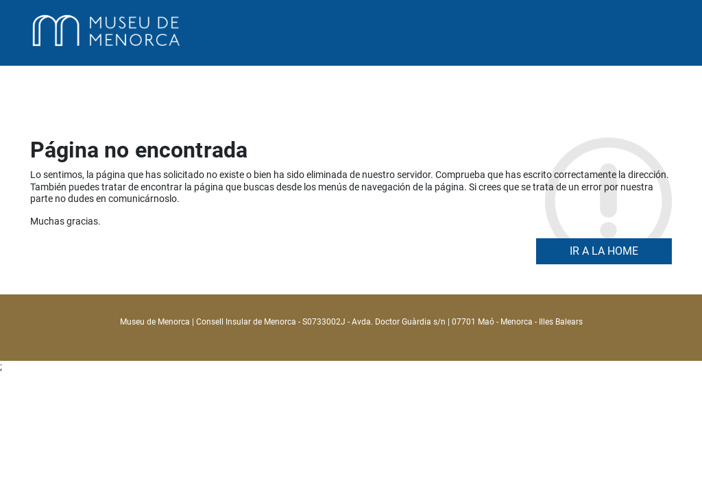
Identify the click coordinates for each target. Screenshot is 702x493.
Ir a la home (604, 250)
